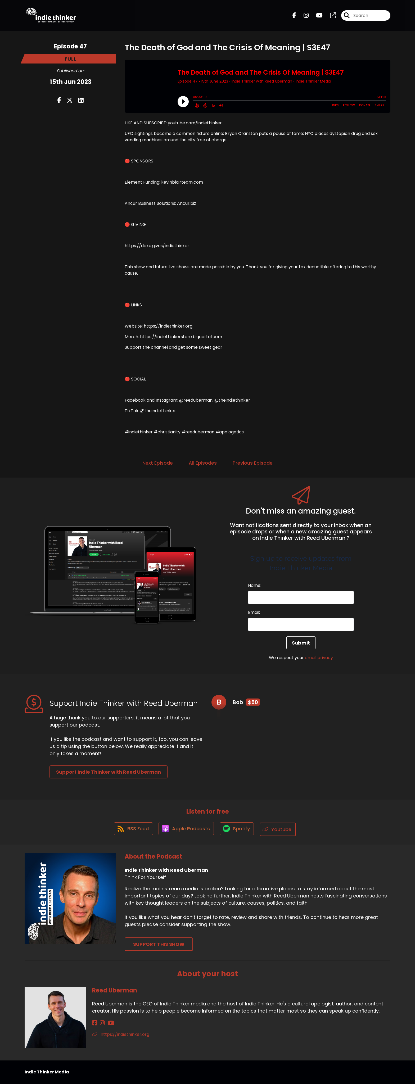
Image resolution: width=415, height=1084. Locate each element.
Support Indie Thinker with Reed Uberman (108, 772)
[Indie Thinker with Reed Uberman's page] (330, 16)
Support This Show (158, 944)
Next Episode (157, 463)
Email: (254, 612)
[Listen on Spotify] (237, 829)
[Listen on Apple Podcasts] (186, 829)
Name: (254, 585)
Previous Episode (253, 463)
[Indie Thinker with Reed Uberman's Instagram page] (303, 16)
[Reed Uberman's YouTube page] (107, 1023)
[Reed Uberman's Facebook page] (94, 1023)
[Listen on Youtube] (279, 829)
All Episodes (203, 463)
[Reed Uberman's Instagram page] (100, 1023)
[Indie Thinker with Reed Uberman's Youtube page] (316, 16)
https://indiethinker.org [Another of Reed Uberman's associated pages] (120, 1035)
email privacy (319, 658)
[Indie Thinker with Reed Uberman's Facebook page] (294, 16)
